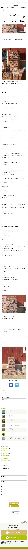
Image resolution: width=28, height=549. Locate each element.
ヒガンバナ (11, 429)
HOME (2, 7)
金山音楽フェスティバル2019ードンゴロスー (16, 438)
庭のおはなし (12, 7)
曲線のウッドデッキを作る (7, 401)
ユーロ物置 (4, 392)
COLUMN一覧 (7, 7)
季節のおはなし (5, 448)
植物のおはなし (5, 453)
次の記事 (18, 380)
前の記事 (10, 380)
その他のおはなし (5, 458)
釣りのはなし (4, 456)
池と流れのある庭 (5, 395)
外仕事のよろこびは (12, 420)
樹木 (5, 465)
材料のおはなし (5, 460)
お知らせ (4, 450)
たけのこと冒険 (11, 416)
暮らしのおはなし (5, 446)
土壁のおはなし (5, 399)
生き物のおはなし (5, 455)
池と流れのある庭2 (5, 397)
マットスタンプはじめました (14, 425)
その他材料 (5, 468)
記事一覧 (14, 380)
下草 (5, 463)
